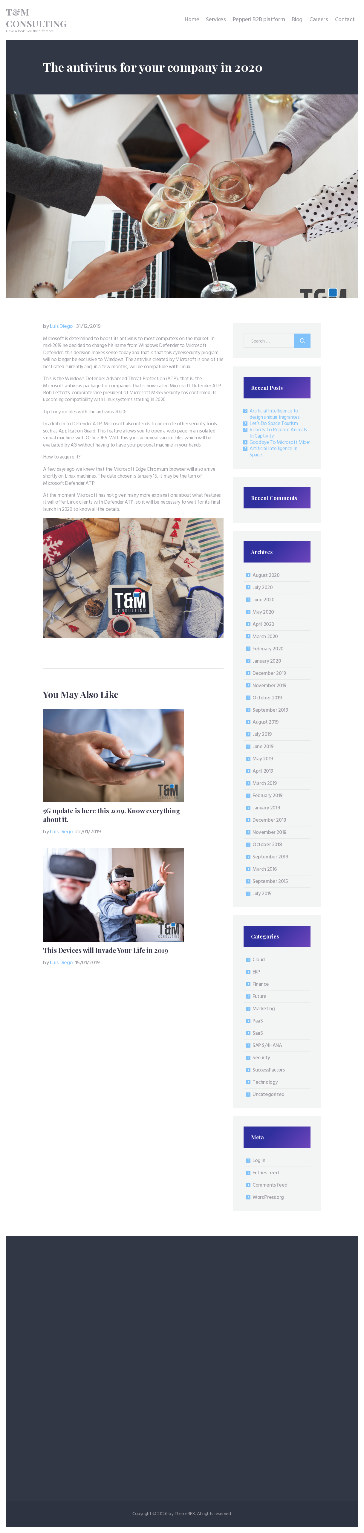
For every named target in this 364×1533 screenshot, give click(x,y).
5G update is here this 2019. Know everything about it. (111, 815)
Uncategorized (269, 1095)
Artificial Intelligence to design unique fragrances (274, 414)
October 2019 (267, 698)
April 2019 (263, 771)
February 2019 (267, 796)
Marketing (264, 1009)
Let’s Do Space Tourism (274, 424)
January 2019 (266, 808)
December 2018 (269, 820)
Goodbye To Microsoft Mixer (280, 442)
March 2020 (265, 637)
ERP (256, 972)
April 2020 (263, 624)
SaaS (258, 1033)
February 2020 (268, 649)
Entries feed (266, 1173)
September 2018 (270, 857)
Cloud (259, 960)
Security (261, 1058)
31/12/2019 (88, 326)
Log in (259, 1161)
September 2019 (270, 710)
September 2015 (270, 882)
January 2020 (267, 661)
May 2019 (263, 759)
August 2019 (266, 722)
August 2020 (266, 575)
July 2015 (262, 894)
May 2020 (263, 612)
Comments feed (270, 1185)
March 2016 (265, 869)
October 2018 (267, 845)
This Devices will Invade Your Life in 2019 (105, 950)
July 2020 (263, 588)
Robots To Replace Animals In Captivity (278, 433)
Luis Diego (58, 326)
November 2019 (269, 686)
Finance (261, 984)
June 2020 (263, 600)
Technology (265, 1082)
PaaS (258, 1021)
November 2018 (270, 833)
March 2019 (265, 784)
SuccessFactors (269, 1070)
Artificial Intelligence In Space (273, 452)
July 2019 (262, 734)
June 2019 (263, 747)
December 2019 (269, 674)
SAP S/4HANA (267, 1046)
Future (260, 997)
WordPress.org (268, 1197)
